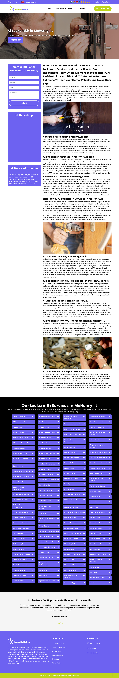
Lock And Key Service (71, 479)
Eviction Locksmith (45, 501)
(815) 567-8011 (102, 9)
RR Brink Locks (95, 496)
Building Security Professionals (18, 506)
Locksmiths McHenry (60, 675)
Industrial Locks (69, 447)
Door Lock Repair (44, 459)
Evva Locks (42, 513)
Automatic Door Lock (20, 453)
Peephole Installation (97, 427)
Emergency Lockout (45, 490)
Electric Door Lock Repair (47, 480)
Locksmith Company (71, 507)
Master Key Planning (71, 539)
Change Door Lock (19, 539)
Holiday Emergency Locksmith (70, 418)
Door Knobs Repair (45, 437)
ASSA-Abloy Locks (19, 448)
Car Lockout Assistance (21, 528)
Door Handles (43, 422)
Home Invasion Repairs (72, 429)
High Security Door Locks (47, 581)
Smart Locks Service (97, 533)
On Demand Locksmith (97, 416)
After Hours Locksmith (20, 443)
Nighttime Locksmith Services (71, 576)
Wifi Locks (93, 572)
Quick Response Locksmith (99, 463)
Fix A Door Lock (44, 552)
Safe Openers (94, 507)
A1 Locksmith (17, 427)
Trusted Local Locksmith (98, 554)
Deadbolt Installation (20, 570)
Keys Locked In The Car (72, 463)
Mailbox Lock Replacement (73, 533)
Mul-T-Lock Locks (70, 570)
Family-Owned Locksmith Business (47, 520)
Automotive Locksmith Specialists (20, 460)
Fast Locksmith (44, 526)
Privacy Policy (56, 663)
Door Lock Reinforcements (48, 453)
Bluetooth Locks (18, 482)
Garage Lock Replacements (43, 564)
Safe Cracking (95, 502)
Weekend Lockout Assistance (96, 561)
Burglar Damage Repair (21, 512)
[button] (56, 623)
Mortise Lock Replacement (73, 565)
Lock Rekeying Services (72, 494)
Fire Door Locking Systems (47, 547)
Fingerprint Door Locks (46, 542)
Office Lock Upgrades (71, 583)
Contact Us (81, 9)
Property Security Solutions (99, 452)
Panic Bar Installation (97, 422)
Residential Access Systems (96, 480)
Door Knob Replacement (47, 432)
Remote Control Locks (97, 468)
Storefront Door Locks (97, 539)
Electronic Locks (44, 485)
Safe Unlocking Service (97, 512)
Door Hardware (44, 427)
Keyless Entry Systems (71, 458)
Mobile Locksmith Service (72, 554)
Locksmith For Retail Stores (73, 512)
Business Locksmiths (20, 517)
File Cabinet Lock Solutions (48, 531)
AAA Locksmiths (18, 432)
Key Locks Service (70, 452)
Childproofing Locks (19, 544)
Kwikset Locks (69, 468)
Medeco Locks (69, 549)
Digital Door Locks (19, 581)
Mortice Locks (69, 560)
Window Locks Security (97, 577)
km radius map (24, 139)
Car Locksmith (18, 533)
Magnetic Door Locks (71, 528)
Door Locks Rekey (45, 469)
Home (49, 9)
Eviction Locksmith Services (45, 507)
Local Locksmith (69, 473)
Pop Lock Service (95, 440)
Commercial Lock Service (21, 554)
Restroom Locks (95, 491)
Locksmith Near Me (70, 517)
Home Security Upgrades (72, 434)
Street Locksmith (95, 544)
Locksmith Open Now (71, 523)
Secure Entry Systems (97, 523)
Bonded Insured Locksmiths (18, 488)
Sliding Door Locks (96, 528)
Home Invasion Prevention (73, 424)
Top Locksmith (95, 549)
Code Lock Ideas (18, 549)
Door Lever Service (45, 443)
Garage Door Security (46, 557)
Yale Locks (93, 583)
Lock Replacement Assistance (70, 501)
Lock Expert (68, 484)
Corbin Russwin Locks (20, 565)
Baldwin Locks (18, 466)
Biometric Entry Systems (21, 476)
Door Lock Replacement (47, 464)
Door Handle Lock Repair (47, 416)
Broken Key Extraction (20, 500)
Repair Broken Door (96, 473)
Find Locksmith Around (46, 536)
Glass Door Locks (44, 575)
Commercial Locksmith (20, 560)
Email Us (93, 648)
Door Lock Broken (45, 448)
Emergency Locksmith (46, 495)
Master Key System (70, 544)
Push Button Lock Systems (99, 458)
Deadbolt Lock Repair (20, 575)
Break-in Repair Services (21, 494)
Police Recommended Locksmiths (97, 433)
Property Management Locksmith (97, 446)
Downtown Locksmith (46, 474)
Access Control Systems (21, 437)
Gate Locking (43, 570)
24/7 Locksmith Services (21, 422)
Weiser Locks (94, 567)
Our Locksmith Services (64, 9)
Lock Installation (69, 489)
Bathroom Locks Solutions (21, 471)
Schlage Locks (95, 517)
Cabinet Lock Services (20, 523)
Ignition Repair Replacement (69, 441)
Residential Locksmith (97, 486)
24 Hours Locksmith (19, 416)
